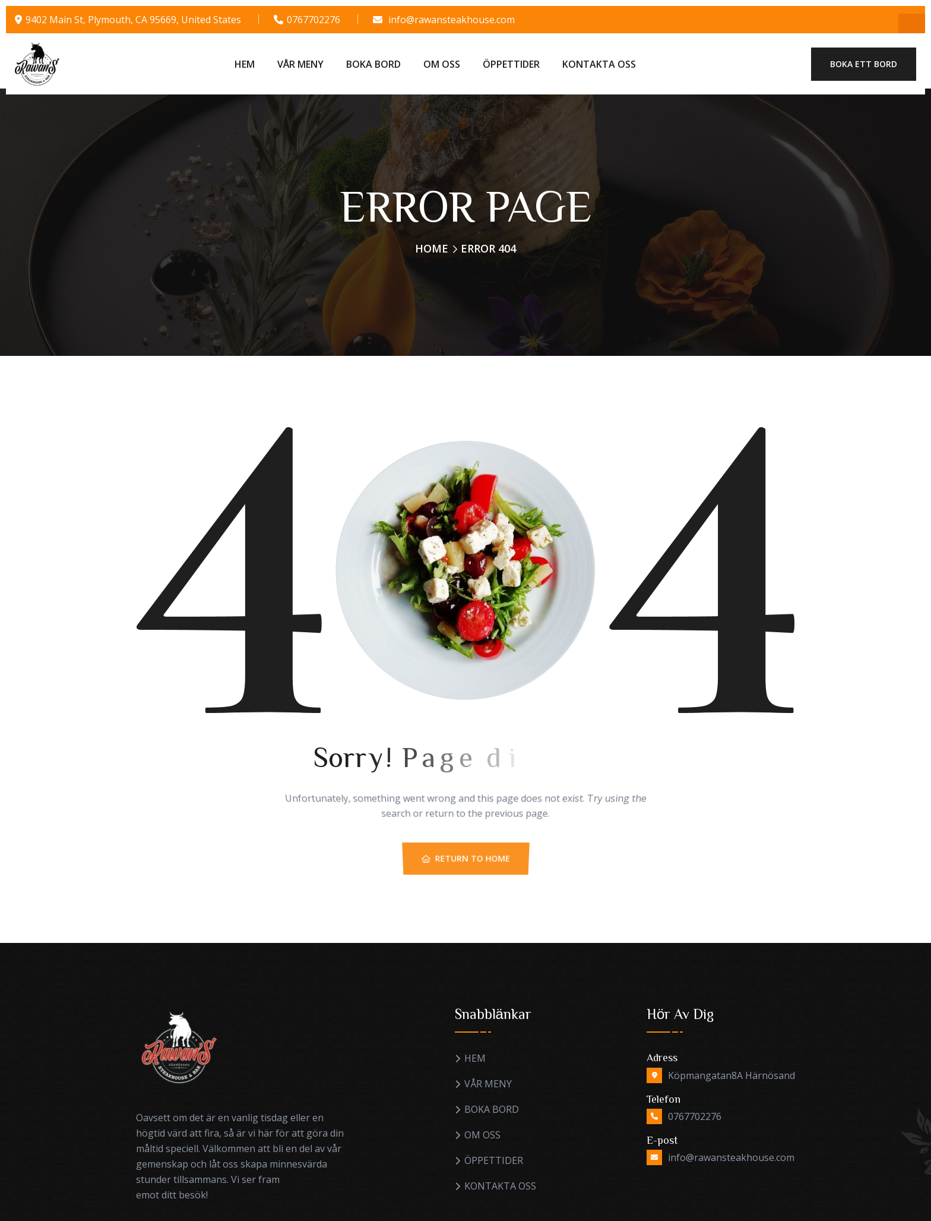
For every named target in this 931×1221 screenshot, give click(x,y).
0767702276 (313, 19)
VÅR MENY (300, 64)
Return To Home (466, 870)
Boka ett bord (863, 64)
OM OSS (441, 64)
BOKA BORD (373, 64)
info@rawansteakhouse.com (451, 19)
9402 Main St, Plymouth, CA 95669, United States (133, 19)
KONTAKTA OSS (599, 64)
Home (431, 248)
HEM (245, 64)
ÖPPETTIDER (511, 64)
